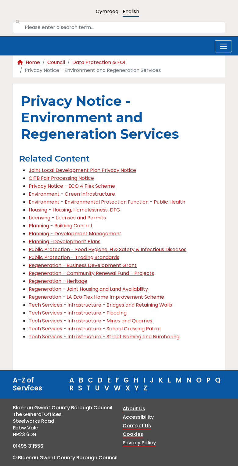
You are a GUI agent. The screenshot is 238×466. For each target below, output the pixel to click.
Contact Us (137, 425)
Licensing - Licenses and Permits (67, 217)
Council (56, 62)
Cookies (133, 434)
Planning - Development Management (75, 233)
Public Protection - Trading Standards (74, 257)
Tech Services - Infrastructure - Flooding (78, 312)
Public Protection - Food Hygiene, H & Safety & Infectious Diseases (107, 249)
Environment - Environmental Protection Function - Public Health (107, 201)
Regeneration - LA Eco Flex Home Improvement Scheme (96, 297)
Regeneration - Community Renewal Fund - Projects (91, 273)
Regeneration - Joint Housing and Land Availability (88, 289)
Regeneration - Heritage (58, 281)
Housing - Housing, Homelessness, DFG (74, 209)
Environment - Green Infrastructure (72, 193)
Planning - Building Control (60, 225)
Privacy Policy (139, 442)
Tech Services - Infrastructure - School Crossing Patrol (94, 328)
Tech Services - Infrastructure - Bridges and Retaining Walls (100, 304)
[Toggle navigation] (223, 46)
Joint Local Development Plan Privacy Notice (82, 170)
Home (28, 62)
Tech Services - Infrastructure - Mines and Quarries (90, 320)
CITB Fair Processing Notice (61, 178)
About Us (134, 408)
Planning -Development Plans (64, 241)
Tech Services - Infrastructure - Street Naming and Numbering (104, 336)
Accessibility (138, 417)
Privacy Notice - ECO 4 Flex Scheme (72, 186)
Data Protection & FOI (98, 62)
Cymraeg (107, 11)
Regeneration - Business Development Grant (83, 265)
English (131, 11)
